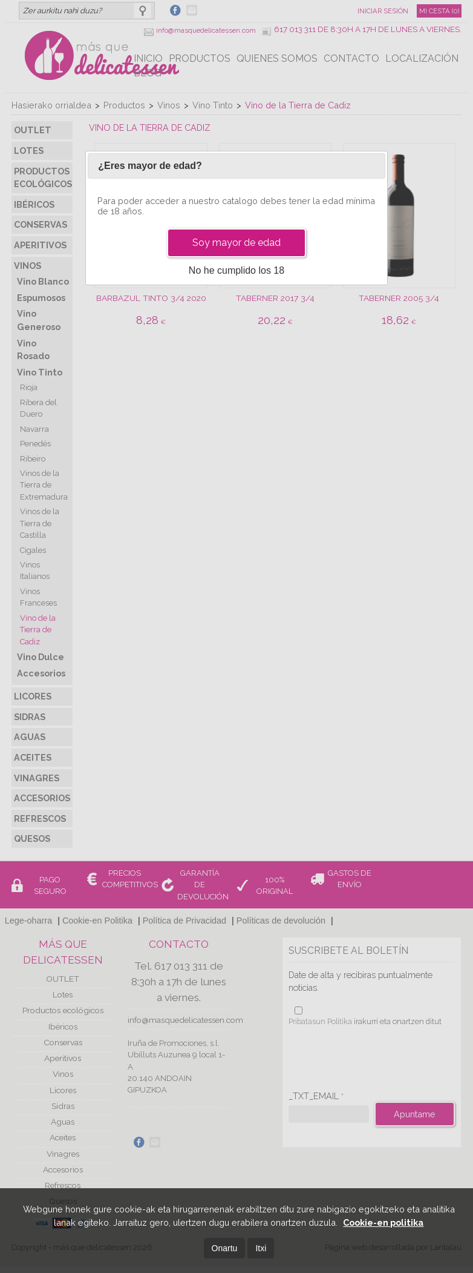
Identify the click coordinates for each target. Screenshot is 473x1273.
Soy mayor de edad (236, 242)
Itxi (260, 1248)
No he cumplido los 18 (236, 270)
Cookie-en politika (383, 1222)
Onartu (225, 1248)
